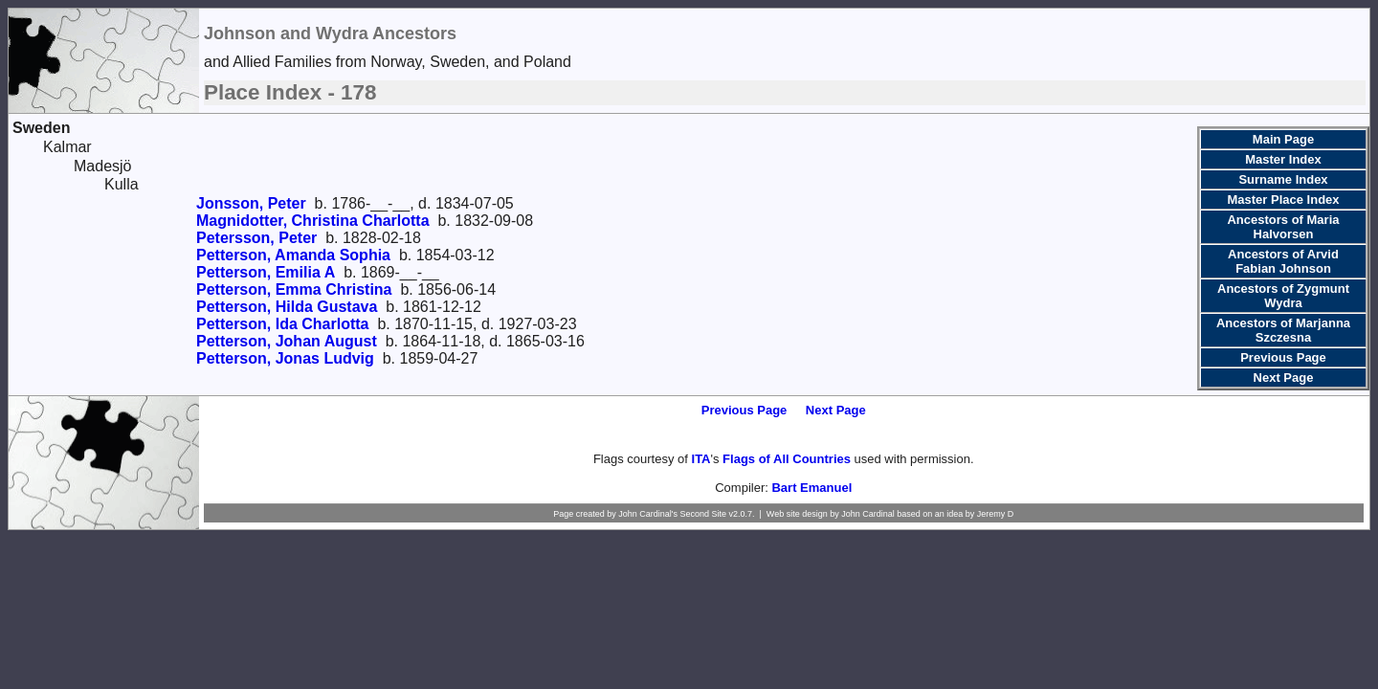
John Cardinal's (648, 514)
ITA (701, 459)
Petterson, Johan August (286, 341)
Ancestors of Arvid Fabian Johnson (1283, 261)
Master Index (1283, 159)
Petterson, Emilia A (265, 272)
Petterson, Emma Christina (294, 289)
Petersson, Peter (256, 238)
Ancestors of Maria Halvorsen (1283, 226)
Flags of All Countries (786, 459)
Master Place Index (1283, 199)
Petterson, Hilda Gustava (286, 307)
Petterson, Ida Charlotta (282, 324)
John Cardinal (868, 514)
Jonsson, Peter (251, 203)
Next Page (1284, 377)
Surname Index (1282, 179)
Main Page (1283, 139)
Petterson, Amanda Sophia (293, 255)
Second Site (702, 514)
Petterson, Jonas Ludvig (285, 358)
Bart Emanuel (811, 487)
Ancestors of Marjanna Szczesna (1283, 330)
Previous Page (1283, 357)
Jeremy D (995, 514)
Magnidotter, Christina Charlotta (313, 220)
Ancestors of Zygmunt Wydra (1283, 295)
